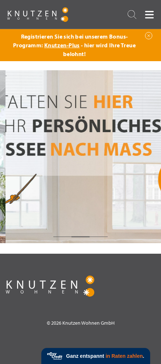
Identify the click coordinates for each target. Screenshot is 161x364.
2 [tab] (80, 236)
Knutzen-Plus (62, 45)
